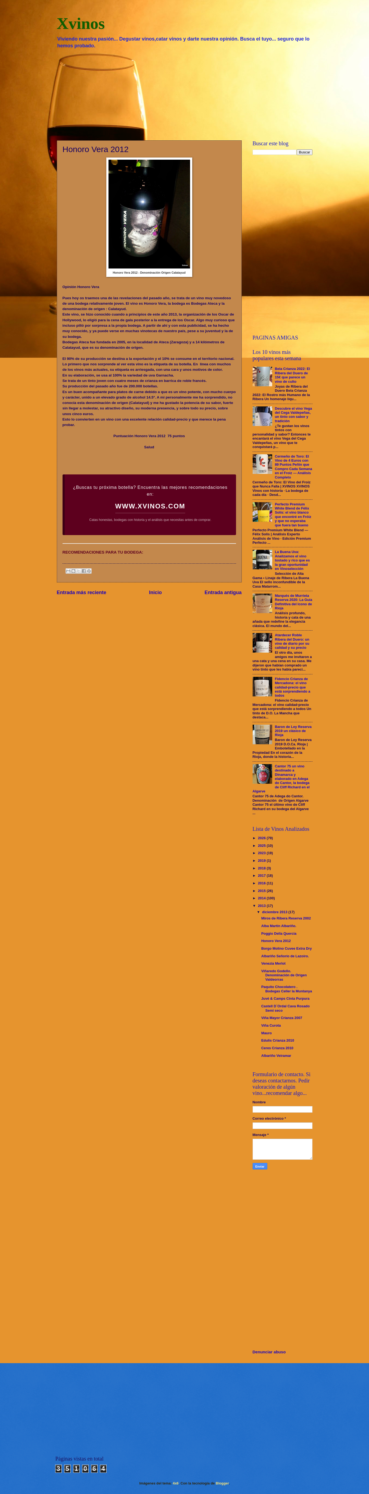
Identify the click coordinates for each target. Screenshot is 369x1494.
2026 (262, 838)
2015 (262, 891)
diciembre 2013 (275, 912)
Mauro (266, 1033)
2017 (262, 875)
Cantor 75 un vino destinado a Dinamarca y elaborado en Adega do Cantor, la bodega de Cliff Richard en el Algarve (281, 779)
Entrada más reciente (81, 592)
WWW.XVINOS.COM (150, 506)
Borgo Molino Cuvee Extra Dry (286, 948)
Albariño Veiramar (276, 1056)
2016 (262, 883)
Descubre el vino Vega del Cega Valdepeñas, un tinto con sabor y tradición (293, 414)
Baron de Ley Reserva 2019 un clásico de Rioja (293, 731)
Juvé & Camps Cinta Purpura (285, 998)
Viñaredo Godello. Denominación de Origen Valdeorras (284, 975)
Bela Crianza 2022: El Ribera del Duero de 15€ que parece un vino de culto (292, 375)
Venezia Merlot (273, 963)
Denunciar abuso (269, 1352)
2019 (262, 861)
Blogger (222, 1483)
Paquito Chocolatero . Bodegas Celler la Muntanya (286, 989)
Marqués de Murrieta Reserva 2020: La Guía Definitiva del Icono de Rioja (293, 602)
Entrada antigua (222, 592)
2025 (262, 846)
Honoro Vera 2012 (276, 941)
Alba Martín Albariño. (278, 926)
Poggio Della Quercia (279, 933)
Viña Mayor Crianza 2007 (281, 1018)
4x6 (175, 1483)
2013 (262, 906)
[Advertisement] (184, 94)
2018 (262, 868)
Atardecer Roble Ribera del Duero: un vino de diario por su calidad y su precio (292, 641)
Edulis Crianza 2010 (277, 1040)
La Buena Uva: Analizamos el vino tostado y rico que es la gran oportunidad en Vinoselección (292, 560)
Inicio (155, 592)
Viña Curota (271, 1025)
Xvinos (81, 23)
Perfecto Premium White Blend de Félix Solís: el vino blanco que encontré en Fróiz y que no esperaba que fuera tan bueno (293, 514)
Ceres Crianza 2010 (277, 1048)
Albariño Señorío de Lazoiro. (285, 956)
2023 (262, 853)
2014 (262, 898)
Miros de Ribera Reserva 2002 (286, 918)
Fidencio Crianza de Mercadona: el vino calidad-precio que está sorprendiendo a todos (292, 687)
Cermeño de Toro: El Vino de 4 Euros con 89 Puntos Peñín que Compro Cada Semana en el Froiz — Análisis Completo (293, 466)
